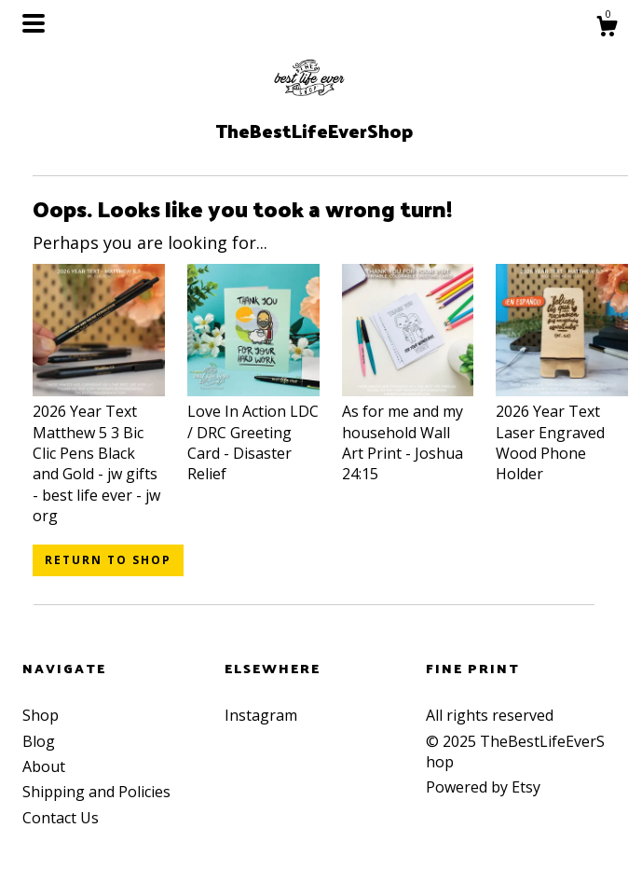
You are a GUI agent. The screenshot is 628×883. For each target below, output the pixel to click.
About (43, 766)
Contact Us (60, 817)
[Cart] (606, 28)
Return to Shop (108, 560)
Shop (40, 715)
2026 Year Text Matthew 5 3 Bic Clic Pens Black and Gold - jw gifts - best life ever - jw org (99, 453)
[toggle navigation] (33, 23)
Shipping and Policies (96, 791)
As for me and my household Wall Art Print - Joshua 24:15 (408, 432)
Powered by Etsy (483, 787)
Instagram (261, 715)
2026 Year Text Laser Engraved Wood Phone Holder (562, 432)
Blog (38, 741)
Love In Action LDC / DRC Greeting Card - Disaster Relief (253, 432)
